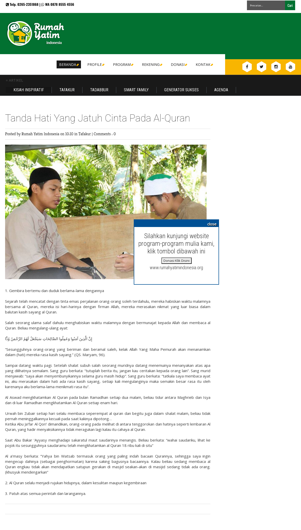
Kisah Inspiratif (28, 89)
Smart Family (136, 89)
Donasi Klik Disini (176, 260)
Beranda (68, 64)
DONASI (178, 64)
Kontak (204, 64)
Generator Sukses (181, 89)
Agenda (221, 89)
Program (122, 64)
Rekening (151, 64)
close (211, 223)
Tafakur (67, 89)
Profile (95, 64)
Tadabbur (99, 89)
